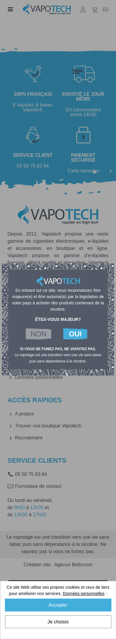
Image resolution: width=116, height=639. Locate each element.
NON (38, 334)
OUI (75, 334)
